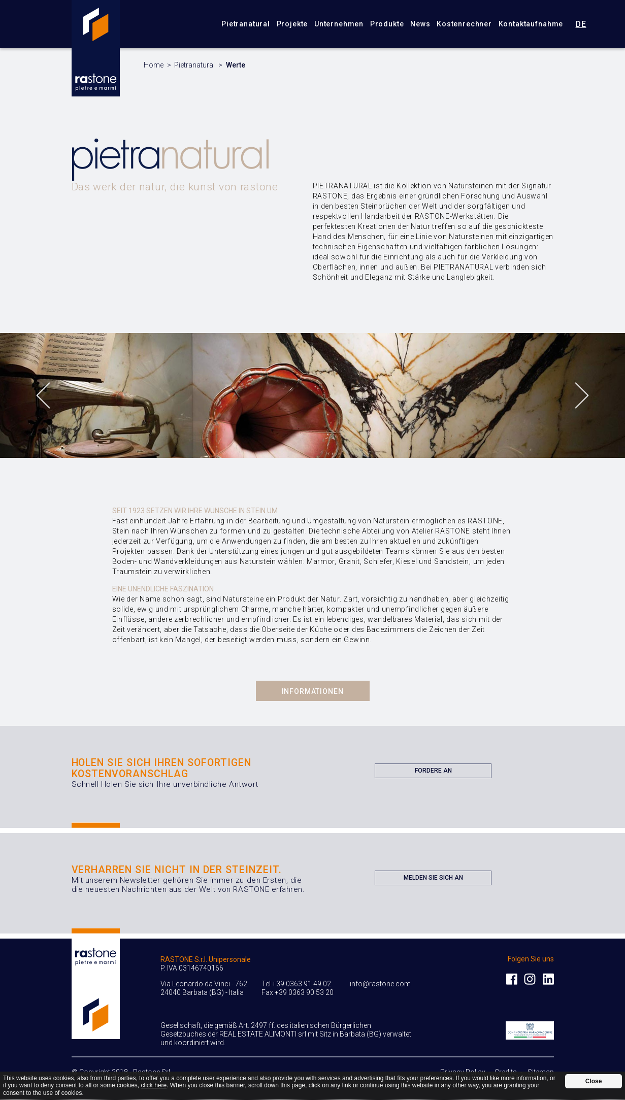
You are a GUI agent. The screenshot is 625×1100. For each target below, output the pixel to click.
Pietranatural (245, 24)
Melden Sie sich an (433, 880)
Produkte (387, 24)
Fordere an (433, 773)
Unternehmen (339, 24)
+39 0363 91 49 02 (301, 984)
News (420, 24)
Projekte (292, 24)
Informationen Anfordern (313, 694)
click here (154, 1085)
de (581, 23)
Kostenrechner (464, 24)
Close (593, 1081)
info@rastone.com (380, 984)
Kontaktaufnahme (531, 24)
